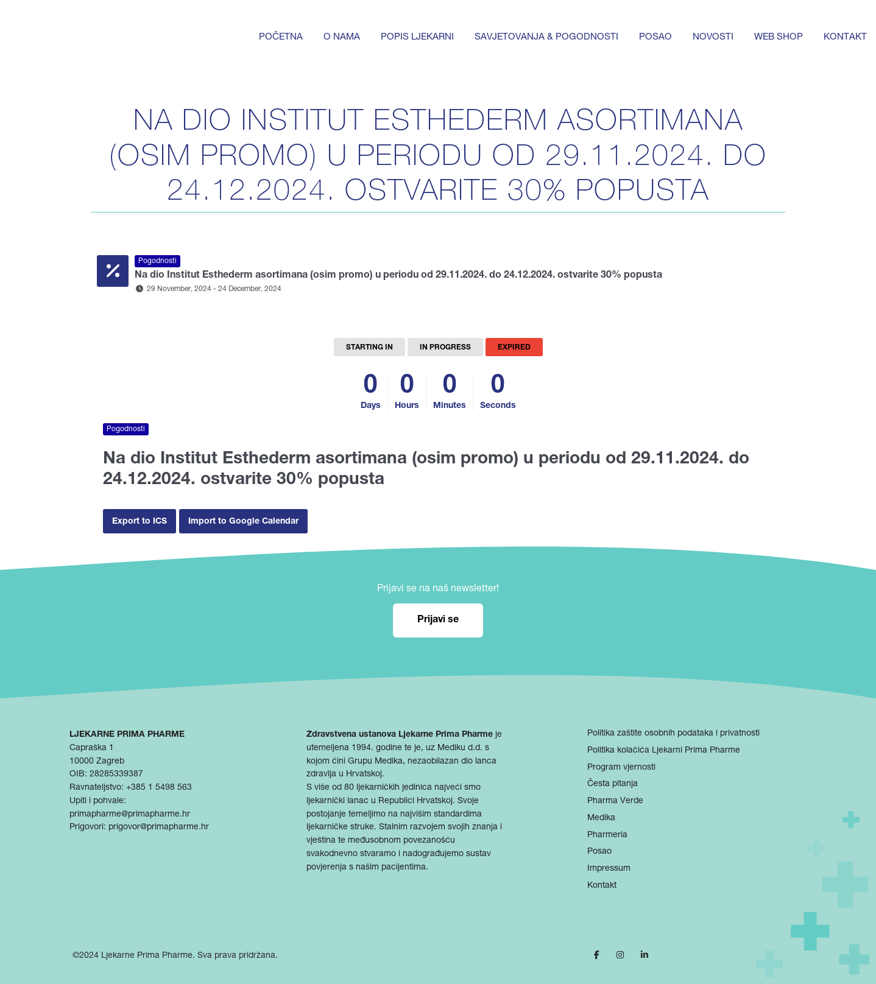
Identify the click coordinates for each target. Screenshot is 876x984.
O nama (341, 37)
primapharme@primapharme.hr (129, 814)
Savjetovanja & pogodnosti (546, 37)
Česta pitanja (612, 784)
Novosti (713, 37)
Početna (281, 37)
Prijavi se (438, 620)
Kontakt (845, 37)
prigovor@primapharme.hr (158, 827)
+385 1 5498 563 (159, 788)
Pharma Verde (615, 801)
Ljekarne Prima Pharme (147, 956)
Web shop (778, 37)
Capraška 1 (91, 748)
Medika (601, 818)
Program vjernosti (621, 768)
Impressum (609, 869)
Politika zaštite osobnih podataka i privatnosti (673, 733)
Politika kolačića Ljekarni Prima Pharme (663, 751)
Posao (655, 37)
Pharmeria (607, 835)
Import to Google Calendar (243, 522)
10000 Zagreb (96, 761)
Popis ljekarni (417, 37)
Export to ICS (139, 522)
